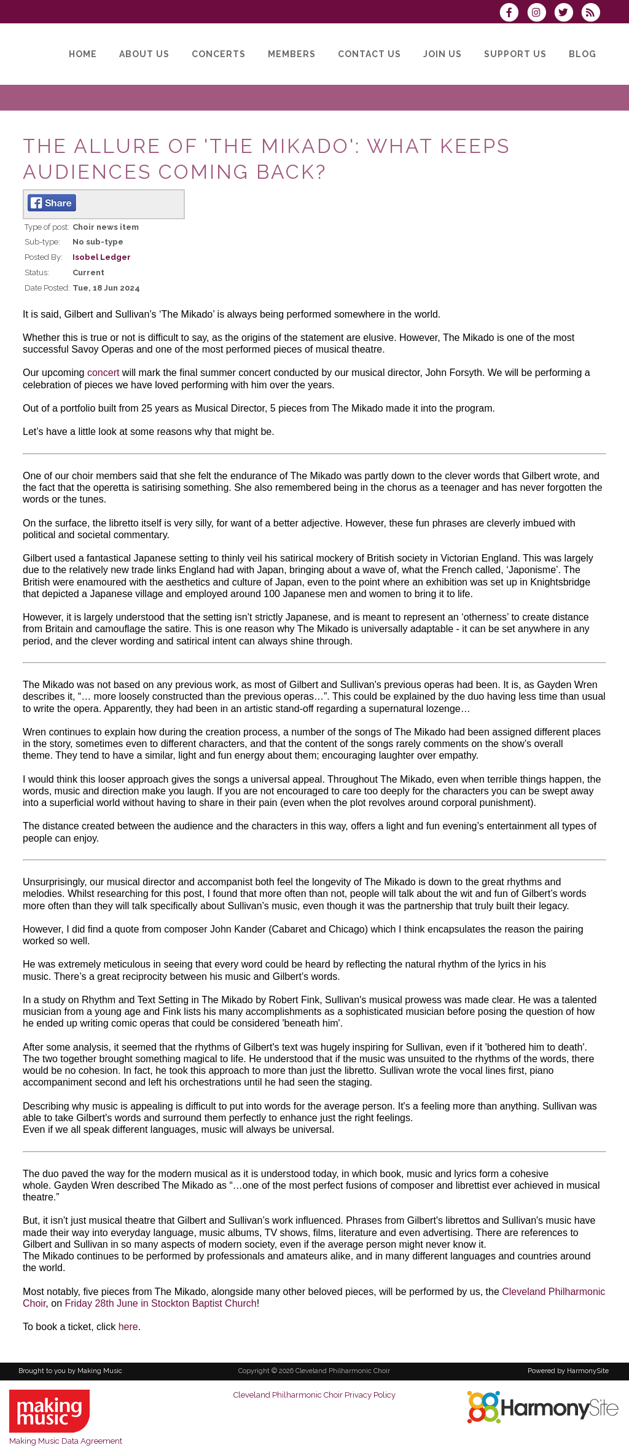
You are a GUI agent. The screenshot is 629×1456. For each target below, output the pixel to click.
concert (103, 372)
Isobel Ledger (101, 257)
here (128, 1326)
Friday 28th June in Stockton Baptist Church (161, 1303)
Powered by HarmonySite (568, 1371)
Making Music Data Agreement (65, 1441)
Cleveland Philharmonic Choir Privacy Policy (314, 1394)
